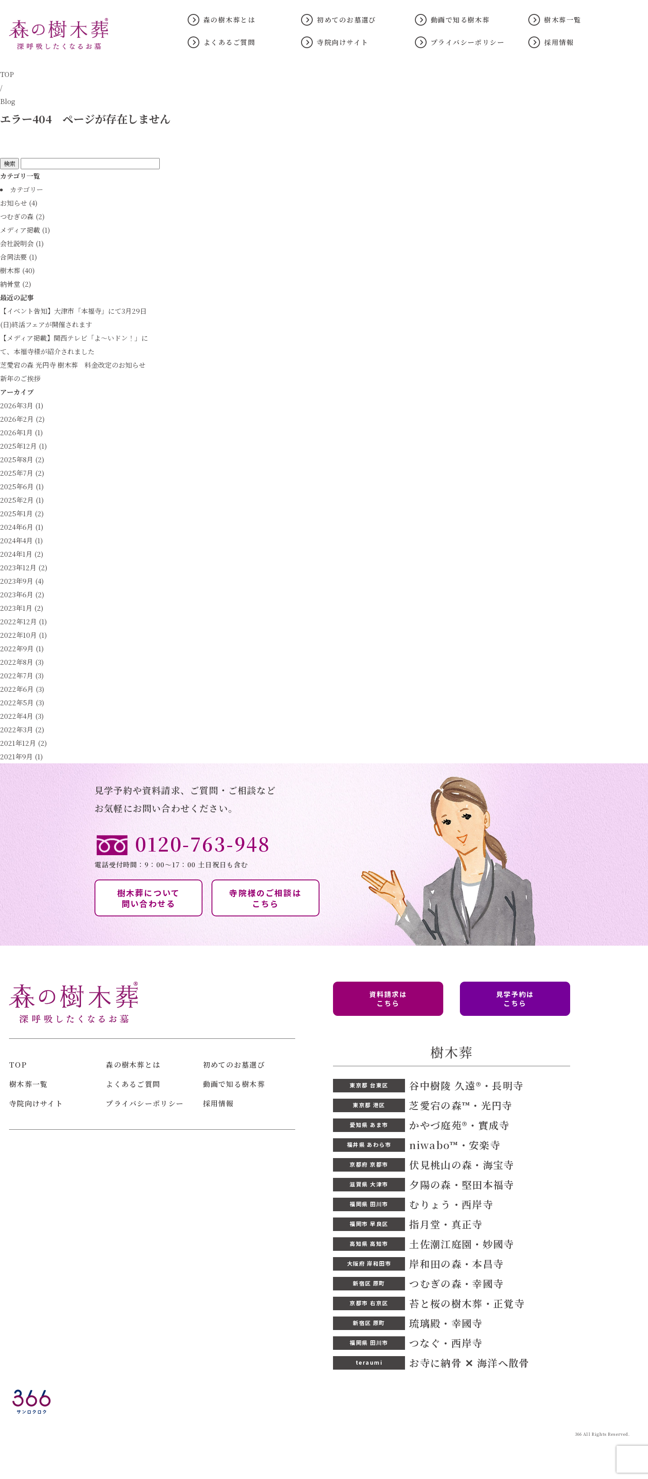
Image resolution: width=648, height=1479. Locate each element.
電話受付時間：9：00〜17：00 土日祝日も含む (324, 850)
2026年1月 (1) (21, 432)
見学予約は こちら (515, 998)
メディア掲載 (20, 229)
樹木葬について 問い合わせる (148, 898)
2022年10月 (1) (23, 635)
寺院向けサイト (342, 42)
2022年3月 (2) (22, 729)
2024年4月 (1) (21, 540)
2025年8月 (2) (22, 459)
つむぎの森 (17, 216)
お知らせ (13, 202)
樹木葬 (10, 270)
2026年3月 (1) (21, 405)
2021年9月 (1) (21, 756)
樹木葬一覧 (562, 19)
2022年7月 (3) (22, 675)
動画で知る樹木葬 (460, 19)
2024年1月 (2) (21, 554)
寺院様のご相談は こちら (265, 898)
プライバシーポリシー (467, 42)
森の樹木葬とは (229, 19)
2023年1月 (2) (21, 608)
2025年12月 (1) (23, 446)
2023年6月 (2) (22, 594)
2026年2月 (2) (22, 419)
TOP (7, 74)
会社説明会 (17, 243)
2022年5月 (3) (22, 702)
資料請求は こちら (388, 998)
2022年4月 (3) (22, 716)
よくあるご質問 (229, 42)
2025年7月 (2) (22, 473)
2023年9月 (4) (22, 581)
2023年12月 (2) (23, 567)
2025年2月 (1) (22, 500)
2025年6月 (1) (22, 486)
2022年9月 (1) (22, 648)
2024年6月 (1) (21, 527)
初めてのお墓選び (346, 19)
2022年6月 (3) (22, 689)
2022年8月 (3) (22, 662)
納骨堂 (10, 284)
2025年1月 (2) (22, 513)
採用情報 (559, 42)
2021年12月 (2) (23, 743)
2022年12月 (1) (23, 621)
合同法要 (13, 257)
